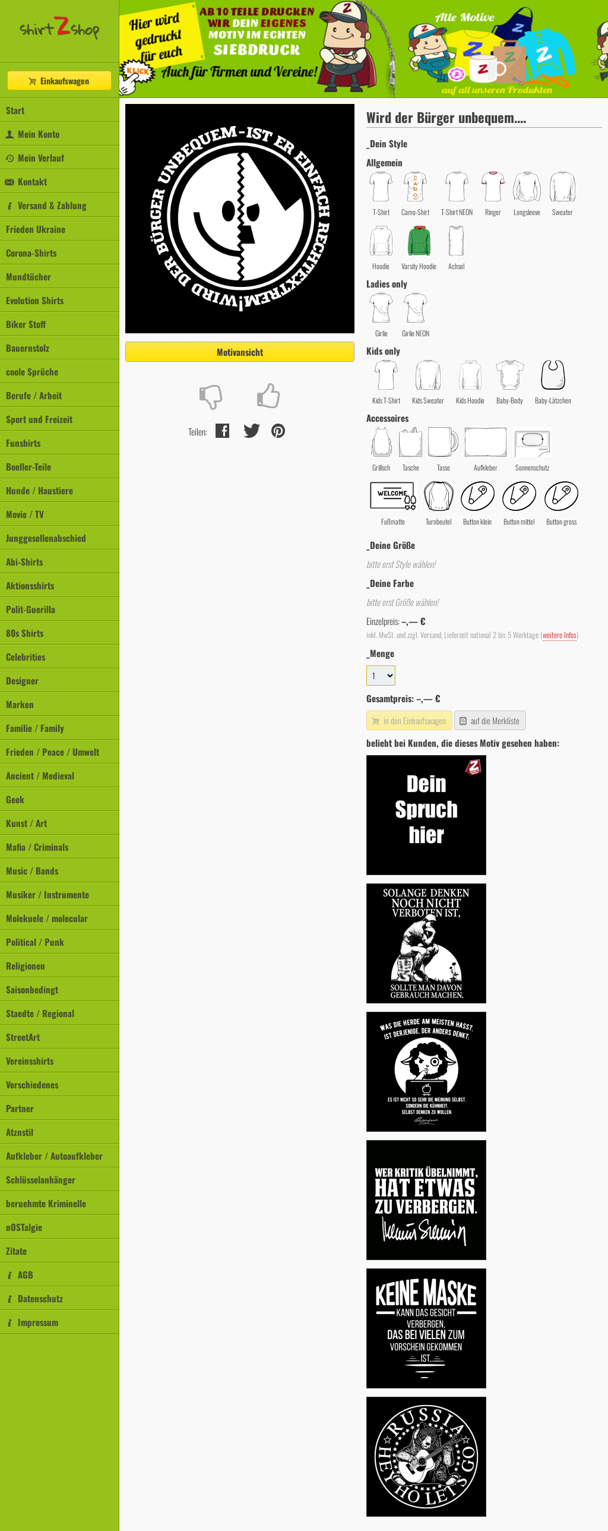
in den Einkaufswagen (408, 720)
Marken (20, 704)
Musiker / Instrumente (47, 894)
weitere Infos (560, 634)
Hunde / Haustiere (39, 490)
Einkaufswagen (58, 80)
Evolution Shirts (35, 300)
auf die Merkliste (489, 720)
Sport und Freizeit (39, 418)
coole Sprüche (32, 371)
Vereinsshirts (29, 1060)
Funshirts (23, 442)
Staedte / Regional (40, 1012)
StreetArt (23, 1036)
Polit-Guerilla (30, 608)
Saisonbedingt (32, 989)
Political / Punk (35, 941)
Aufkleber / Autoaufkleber (54, 1155)
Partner (20, 1108)
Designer (22, 680)
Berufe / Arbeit (34, 395)
